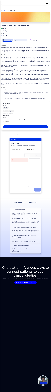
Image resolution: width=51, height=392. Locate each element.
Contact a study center (25, 126)
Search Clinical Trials (5, 10)
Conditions (5, 105)
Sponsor (5, 117)
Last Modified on (6, 121)
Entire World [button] (30, 149)
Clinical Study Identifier (8, 113)
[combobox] (18, 149)
